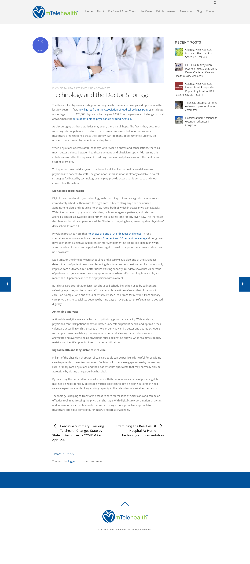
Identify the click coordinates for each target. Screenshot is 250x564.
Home (89, 11)
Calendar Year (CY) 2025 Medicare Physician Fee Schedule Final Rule (198, 53)
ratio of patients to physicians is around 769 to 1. (102, 119)
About (100, 11)
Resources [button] (186, 11)
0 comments (103, 88)
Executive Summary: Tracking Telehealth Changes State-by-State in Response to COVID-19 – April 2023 (78, 433)
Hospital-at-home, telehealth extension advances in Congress (201, 121)
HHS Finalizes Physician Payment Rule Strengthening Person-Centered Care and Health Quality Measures (196, 70)
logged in (73, 461)
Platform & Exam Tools (122, 11)
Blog (199, 11)
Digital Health (68, 88)
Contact (210, 11)
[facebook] (121, 540)
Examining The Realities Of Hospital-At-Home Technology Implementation (140, 431)
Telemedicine (85, 88)
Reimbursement (166, 11)
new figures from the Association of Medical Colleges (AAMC (114, 109)
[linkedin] (131, 540)
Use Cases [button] (146, 11)
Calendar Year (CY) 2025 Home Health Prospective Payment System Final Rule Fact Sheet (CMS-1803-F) (195, 89)
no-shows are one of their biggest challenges (114, 233)
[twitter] (126, 540)
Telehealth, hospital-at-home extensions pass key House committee (201, 106)
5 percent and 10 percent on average (125, 238)
